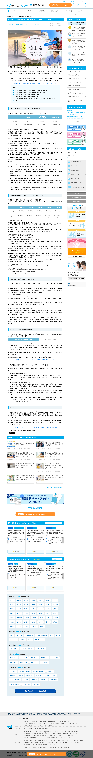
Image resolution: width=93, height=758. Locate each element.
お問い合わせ (61, 713)
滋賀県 (33, 613)
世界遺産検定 (66, 734)
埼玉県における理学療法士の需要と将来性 (28, 95)
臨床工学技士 (40, 715)
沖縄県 (41, 627)
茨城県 (12, 605)
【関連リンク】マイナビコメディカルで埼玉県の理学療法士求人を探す (35, 360)
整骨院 (22, 640)
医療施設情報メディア (69, 736)
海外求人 (69, 721)
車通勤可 (50, 671)
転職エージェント (61, 740)
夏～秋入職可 (26, 684)
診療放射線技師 (48, 715)
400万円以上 (34, 658)
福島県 (55, 600)
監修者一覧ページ (72, 156)
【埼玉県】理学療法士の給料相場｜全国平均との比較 (31, 90)
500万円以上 (54, 658)
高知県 (33, 622)
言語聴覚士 (24, 715)
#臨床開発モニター (71, 110)
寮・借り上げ (39, 676)
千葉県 (40, 605)
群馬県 (26, 605)
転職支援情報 (54, 10)
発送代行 (46, 747)
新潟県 (12, 609)
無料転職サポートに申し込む (31, 515)
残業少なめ (29, 676)
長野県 (47, 609)
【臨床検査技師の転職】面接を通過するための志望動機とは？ (78, 54)
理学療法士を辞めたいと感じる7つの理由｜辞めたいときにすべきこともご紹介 (78, 28)
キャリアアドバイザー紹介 (67, 10)
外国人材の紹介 (52, 744)
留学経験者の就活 (34, 721)
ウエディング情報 (57, 734)
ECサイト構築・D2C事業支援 (39, 736)
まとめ (17, 101)
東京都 (47, 605)
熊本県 (12, 627)
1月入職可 (36, 684)
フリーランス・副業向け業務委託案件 (43, 725)
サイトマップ (69, 713)
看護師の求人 (51, 742)
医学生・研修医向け (52, 721)
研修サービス (27, 747)
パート (45, 723)
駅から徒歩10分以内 (38, 671)
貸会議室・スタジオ (54, 747)
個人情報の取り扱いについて (43, 713)
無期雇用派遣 (27, 744)
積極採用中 (43, 680)
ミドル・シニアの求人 (54, 723)
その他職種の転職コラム (74, 96)
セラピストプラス (68, 715)
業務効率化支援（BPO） (37, 747)
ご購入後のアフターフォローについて (76, 278)
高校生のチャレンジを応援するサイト (55, 732)
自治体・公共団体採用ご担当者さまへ (26, 713)
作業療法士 (17, 715)
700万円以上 (44, 662)
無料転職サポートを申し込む (60, 5)
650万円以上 (34, 662)
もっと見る (76, 121)
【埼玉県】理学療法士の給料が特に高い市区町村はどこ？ (32, 92)
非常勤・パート (40, 649)
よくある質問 (77, 713)
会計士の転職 (80, 740)
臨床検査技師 (32, 715)
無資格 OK (34, 680)
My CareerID (59, 736)
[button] (7, 540)
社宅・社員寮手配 (65, 747)
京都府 (40, 613)
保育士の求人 (78, 742)
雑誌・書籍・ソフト (46, 734)
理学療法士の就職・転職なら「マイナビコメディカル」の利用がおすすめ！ (37, 99)
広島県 (49, 618)
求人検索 (29, 10)
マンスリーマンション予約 (63, 738)
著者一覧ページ (72, 152)
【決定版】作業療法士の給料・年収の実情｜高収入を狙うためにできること (78, 48)
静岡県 (12, 613)
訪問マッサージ (39, 640)
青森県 (19, 600)
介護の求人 (34, 744)
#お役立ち (82, 112)
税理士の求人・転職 (28, 742)
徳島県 (12, 622)
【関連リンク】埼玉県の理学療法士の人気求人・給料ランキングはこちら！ (35, 83)
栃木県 (19, 605)
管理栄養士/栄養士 (58, 715)
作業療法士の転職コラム (74, 75)
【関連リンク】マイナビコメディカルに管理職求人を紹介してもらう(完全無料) (35, 428)
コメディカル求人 (60, 742)
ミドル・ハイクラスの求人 (30, 723)
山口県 (56, 618)
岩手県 (26, 600)
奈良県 (12, 618)
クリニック (19, 636)
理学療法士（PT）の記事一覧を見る (53, 488)
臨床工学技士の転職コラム (74, 86)
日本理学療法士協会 (73, 285)
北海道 (12, 600)
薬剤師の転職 (43, 742)
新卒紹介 (53, 740)
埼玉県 (33, 605)
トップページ (8, 10)
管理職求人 (13, 671)
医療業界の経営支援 (42, 744)
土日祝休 (25, 680)
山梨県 (40, 609)
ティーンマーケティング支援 (71, 732)
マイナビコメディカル (11, 15)
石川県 (26, 609)
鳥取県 (27, 618)
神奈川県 (55, 605)
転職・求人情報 (62, 721)
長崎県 (55, 622)
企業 (51, 636)
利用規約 (54, 713)
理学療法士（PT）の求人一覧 (40, 15)
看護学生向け (43, 721)
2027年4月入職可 (14, 684)
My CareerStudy (51, 736)
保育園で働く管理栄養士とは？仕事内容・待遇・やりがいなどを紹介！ (78, 61)
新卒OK (21, 676)
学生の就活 (26, 721)
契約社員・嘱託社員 (26, 649)
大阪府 (47, 613)
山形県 (47, 600)
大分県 (19, 627)
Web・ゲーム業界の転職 (35, 740)
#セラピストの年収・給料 (73, 112)
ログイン (79, 5)
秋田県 (40, 600)
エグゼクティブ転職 (71, 740)
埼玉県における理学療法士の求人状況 (26, 97)
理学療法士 (10, 715)
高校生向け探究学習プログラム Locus (42, 729)
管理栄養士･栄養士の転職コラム (76, 93)
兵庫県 (55, 613)
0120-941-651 (38, 5)
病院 (11, 636)
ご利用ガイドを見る (76, 257)
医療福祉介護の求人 (28, 725)
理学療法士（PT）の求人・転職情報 (25, 15)
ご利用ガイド (16, 10)
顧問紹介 (37, 742)
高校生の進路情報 (28, 729)
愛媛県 (26, 622)
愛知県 (19, 613)
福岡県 (40, 622)
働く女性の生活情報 (36, 734)
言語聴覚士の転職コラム (74, 78)
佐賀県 (47, 622)
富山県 (19, 609)
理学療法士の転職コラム (74, 71)
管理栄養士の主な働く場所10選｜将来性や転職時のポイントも (78, 35)
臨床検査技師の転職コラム (74, 82)
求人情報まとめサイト (29, 732)
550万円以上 (13, 662)
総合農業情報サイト (75, 734)
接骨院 (29, 640)
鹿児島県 (33, 627)
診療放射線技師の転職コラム (75, 89)
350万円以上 (23, 658)
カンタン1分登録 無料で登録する (77, 251)
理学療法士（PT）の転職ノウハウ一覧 (67, 15)
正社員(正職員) (14, 649)
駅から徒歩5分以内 (25, 671)
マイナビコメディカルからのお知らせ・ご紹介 (75, 100)
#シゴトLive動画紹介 (72, 114)
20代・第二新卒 (46, 740)
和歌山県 (19, 618)
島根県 (34, 618)
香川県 (19, 622)
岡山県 (41, 618)
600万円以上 (23, 662)
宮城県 (33, 600)
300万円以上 (13, 658)
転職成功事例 (41, 10)
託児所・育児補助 (15, 680)
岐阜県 (55, 609)
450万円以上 (44, 658)
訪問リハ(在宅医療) (41, 636)
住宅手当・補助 (51, 676)
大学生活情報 (27, 734)
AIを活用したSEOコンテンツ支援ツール (47, 738)
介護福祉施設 (29, 636)
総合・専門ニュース (40, 732)
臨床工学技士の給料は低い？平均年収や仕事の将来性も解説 (78, 41)
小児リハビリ (13, 640)
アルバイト (40, 723)
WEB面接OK (53, 680)
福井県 (33, 609)
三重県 (26, 613)
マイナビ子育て (27, 736)
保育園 (58, 636)
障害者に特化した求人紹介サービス (69, 723)
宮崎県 (26, 627)
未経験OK (12, 676)
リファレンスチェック (76, 747)
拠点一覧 (80, 10)
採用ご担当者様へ (67, 1)
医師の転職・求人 (69, 742)
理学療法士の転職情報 (35, 508)
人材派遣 (26, 740)
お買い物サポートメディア (30, 738)
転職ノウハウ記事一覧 (53, 15)
